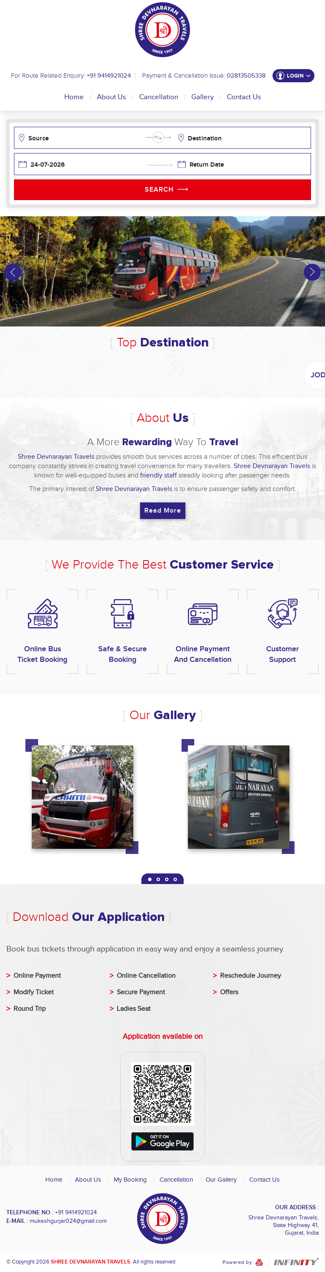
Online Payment (37, 976)
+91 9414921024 (109, 75)
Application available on (163, 1036)
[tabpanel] (84, 800)
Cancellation (158, 97)
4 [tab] (175, 879)
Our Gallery (221, 1179)
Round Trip (30, 1009)
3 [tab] (166, 879)
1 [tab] (149, 879)
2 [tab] (158, 879)
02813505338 (246, 75)
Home (74, 97)
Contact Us (244, 97)
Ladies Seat (134, 1009)
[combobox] (86, 137)
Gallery (202, 97)
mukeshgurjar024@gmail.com (68, 1221)
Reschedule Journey (250, 976)
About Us (111, 97)
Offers (229, 992)
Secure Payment (141, 992)
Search (159, 190)
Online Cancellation (146, 976)
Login (299, 76)
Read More (162, 511)
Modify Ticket (34, 992)
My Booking (130, 1179)
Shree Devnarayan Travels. (91, 1261)
